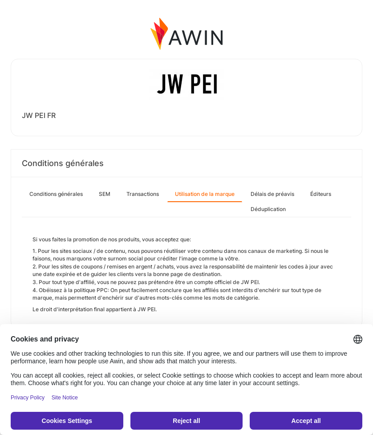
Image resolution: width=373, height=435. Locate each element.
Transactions (142, 194)
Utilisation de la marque (205, 194)
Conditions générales (56, 194)
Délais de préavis (272, 194)
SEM (104, 194)
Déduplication (268, 209)
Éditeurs (320, 194)
